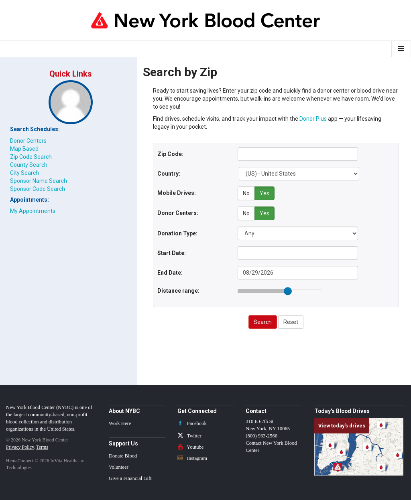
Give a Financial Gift (130, 478)
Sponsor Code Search (37, 189)
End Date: (170, 272)
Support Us (123, 443)
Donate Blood (123, 455)
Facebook (192, 423)
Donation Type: (177, 232)
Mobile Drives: (176, 193)
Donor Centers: (177, 212)
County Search (28, 165)
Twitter (189, 435)
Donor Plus (313, 118)
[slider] (288, 291)
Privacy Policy (20, 446)
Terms (42, 446)
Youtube (190, 446)
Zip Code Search (31, 157)
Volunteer (118, 467)
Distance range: (178, 290)
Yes (264, 193)
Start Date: (171, 252)
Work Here (120, 423)
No (246, 193)
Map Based (24, 149)
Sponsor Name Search (38, 181)
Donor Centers (28, 141)
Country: (168, 173)
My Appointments (32, 211)
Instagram (192, 457)
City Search (24, 173)
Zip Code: (170, 154)
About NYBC (124, 410)
